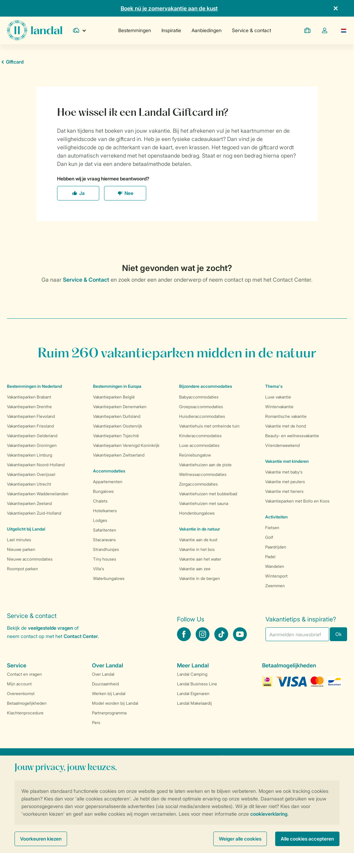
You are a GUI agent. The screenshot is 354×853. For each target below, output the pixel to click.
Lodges (100, 520)
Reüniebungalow (195, 455)
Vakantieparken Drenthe (29, 406)
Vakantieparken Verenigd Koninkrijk (126, 445)
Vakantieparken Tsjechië (116, 435)
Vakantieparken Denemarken (120, 406)
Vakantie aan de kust (198, 539)
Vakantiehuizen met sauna (203, 503)
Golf (269, 537)
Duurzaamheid (105, 683)
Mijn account (19, 683)
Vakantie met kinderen (287, 461)
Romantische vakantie (286, 416)
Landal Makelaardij (194, 703)
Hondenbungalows (197, 513)
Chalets (100, 501)
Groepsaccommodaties (201, 406)
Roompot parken (22, 568)
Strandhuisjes (106, 549)
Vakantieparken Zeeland (29, 503)
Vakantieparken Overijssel (31, 474)
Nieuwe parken (21, 549)
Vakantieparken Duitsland (116, 416)
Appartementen (107, 481)
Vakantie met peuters (285, 481)
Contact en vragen (24, 674)
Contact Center (81, 636)
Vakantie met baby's (283, 472)
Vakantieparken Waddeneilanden (37, 493)
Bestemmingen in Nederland (34, 386)
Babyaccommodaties (198, 397)
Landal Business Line (197, 683)
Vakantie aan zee (195, 568)
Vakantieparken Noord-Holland (36, 464)
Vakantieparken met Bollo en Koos (297, 501)
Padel (270, 556)
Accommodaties (109, 471)
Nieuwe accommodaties (30, 559)
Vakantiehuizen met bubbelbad (208, 493)
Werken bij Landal (108, 693)
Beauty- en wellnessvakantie (292, 435)
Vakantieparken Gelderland (32, 435)
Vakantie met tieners (284, 491)
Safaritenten (104, 530)
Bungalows (103, 491)
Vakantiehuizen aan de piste (205, 464)
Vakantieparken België (114, 397)
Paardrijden (275, 547)
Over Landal (103, 674)
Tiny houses (104, 559)
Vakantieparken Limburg (29, 455)
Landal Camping (192, 674)
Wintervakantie (279, 406)
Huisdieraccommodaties (202, 416)
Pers (96, 722)
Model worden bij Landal (115, 703)
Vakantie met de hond (285, 426)
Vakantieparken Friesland (30, 426)
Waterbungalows (108, 578)
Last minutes (19, 539)
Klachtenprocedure (25, 712)
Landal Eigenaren (193, 693)
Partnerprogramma (109, 712)
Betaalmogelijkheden (27, 703)
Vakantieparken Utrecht (29, 484)
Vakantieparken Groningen (32, 445)
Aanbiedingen (207, 30)
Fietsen (272, 527)
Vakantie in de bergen (199, 578)
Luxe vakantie (278, 397)
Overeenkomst (21, 693)
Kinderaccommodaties (200, 435)
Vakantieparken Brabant (29, 397)
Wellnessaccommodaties (202, 474)
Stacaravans (104, 539)
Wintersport (276, 576)
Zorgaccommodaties (198, 484)
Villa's (98, 568)
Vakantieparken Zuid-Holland (34, 513)
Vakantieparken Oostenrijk (117, 426)
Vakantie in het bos (197, 549)
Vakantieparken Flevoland (31, 416)
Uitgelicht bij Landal (26, 529)
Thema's (273, 386)
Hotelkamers (105, 510)
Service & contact (251, 30)
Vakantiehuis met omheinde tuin (209, 426)
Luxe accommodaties (199, 445)
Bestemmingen (134, 30)
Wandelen (274, 566)
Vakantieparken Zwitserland (119, 455)
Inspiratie (171, 30)
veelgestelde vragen (50, 628)
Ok (338, 634)
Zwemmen (275, 585)
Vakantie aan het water (200, 559)
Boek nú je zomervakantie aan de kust (169, 8)
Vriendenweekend (282, 445)
